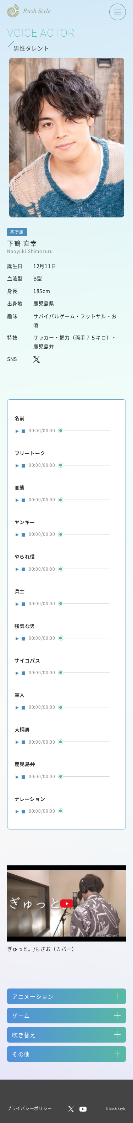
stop (23, 431)
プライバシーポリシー (29, 1108)
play (17, 430)
